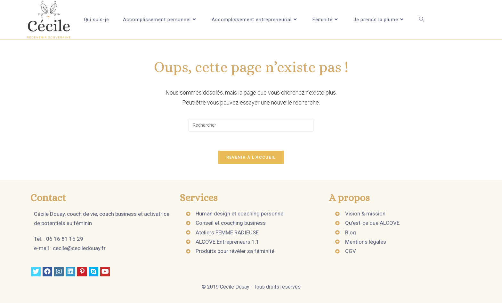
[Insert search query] (251, 125)
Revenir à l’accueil (251, 157)
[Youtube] (105, 271)
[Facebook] (47, 271)
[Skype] (93, 271)
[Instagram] (59, 271)
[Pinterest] (82, 271)
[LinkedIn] (70, 271)
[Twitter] (36, 271)
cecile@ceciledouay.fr (79, 248)
